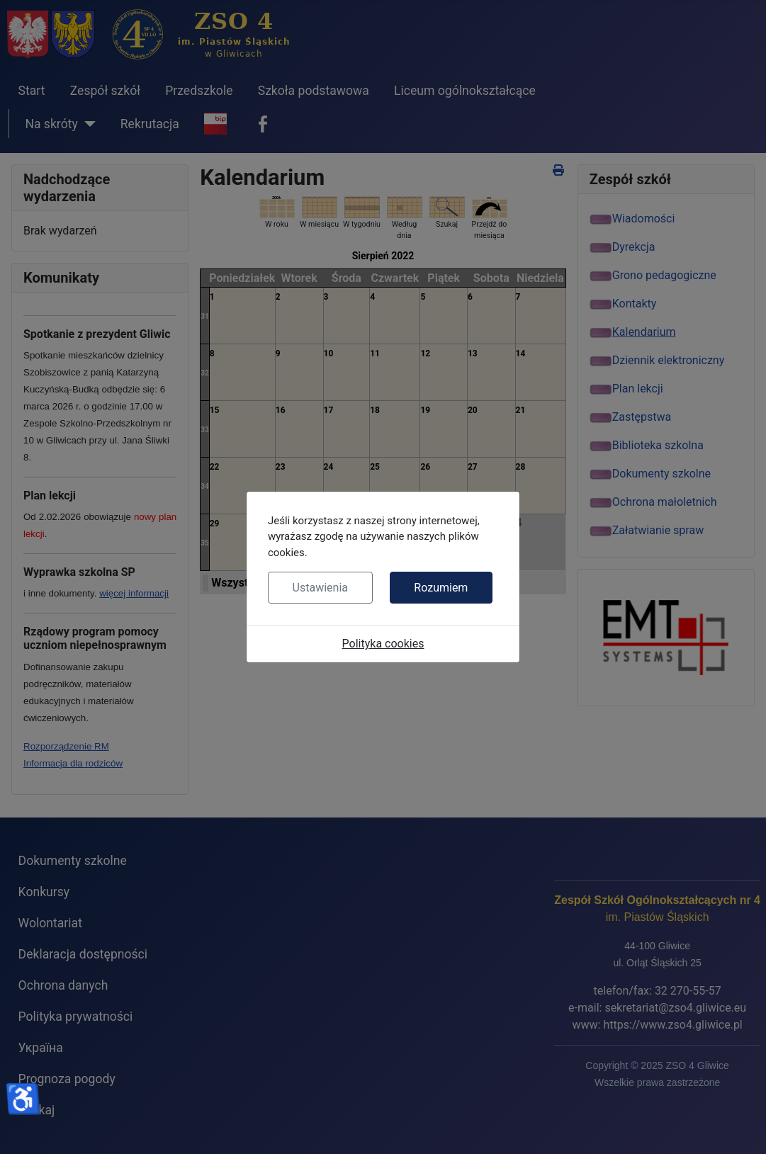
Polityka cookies (383, 643)
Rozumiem (441, 587)
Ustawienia (320, 587)
